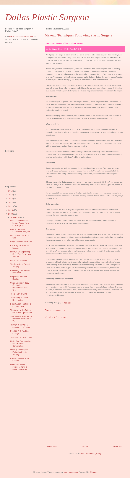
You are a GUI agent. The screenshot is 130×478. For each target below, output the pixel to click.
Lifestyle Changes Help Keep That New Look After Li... (20, 254)
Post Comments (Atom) (90, 453)
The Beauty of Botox (19, 294)
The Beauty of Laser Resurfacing (19, 298)
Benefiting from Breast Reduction (20, 271)
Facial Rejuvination (18, 260)
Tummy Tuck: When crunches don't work (20, 326)
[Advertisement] (84, 416)
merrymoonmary (71, 472)
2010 (10, 210)
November (15, 217)
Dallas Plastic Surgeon (47, 17)
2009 (10, 214)
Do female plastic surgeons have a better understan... (19, 366)
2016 (10, 191)
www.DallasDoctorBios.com (21, 37)
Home (85, 446)
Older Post (117, 446)
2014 (10, 198)
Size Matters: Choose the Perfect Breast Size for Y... (21, 318)
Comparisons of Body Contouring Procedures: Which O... (19, 286)
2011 (10, 206)
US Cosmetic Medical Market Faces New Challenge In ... (19, 222)
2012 (10, 202)
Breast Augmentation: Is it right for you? (20, 305)
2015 (10, 195)
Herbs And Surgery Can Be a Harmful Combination (20, 343)
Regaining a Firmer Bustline (18, 278)
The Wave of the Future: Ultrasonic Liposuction (21, 311)
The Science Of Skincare (21, 337)
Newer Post (52, 446)
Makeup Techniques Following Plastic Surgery (19, 352)
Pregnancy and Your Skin (21, 242)
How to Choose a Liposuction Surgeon (20, 230)
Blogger (93, 472)
